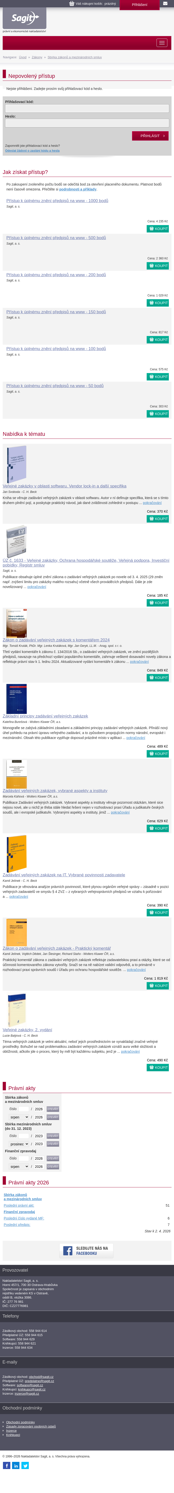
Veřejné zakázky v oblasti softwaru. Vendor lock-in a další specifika (65, 486)
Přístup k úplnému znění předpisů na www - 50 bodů (55, 385)
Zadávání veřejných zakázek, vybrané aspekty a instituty (55, 790)
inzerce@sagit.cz (27, 1393)
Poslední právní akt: (19, 1205)
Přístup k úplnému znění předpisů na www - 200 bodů (56, 275)
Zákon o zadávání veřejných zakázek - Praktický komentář (57, 948)
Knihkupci (13, 1435)
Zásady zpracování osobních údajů (31, 1426)
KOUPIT (161, 229)
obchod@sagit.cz (41, 1377)
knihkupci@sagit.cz (32, 1389)
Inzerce (11, 1430)
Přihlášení (139, 5)
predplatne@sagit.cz (39, 1381)
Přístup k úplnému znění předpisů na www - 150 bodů (56, 312)
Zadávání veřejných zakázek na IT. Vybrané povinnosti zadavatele (64, 875)
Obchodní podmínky (20, 1422)
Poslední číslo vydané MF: (24, 1218)
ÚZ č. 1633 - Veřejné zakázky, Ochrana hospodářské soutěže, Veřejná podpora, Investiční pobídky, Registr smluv (86, 563)
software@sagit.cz (30, 1385)
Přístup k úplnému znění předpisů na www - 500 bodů (56, 237)
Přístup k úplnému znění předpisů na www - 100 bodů (56, 348)
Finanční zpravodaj (19, 1212)
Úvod (22, 57)
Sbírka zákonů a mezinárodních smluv (74, 57)
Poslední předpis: (17, 1225)
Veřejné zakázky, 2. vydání (27, 1030)
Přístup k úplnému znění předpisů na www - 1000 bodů (57, 200)
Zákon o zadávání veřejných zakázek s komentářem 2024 (56, 640)
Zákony (37, 57)
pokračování (152, 503)
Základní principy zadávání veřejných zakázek (45, 716)
